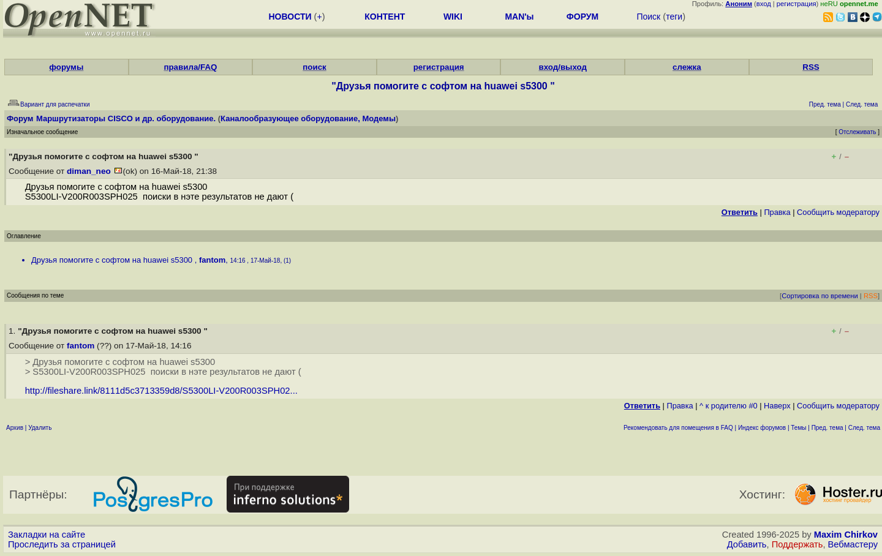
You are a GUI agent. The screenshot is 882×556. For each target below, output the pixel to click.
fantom (212, 260)
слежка (687, 67)
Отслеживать (857, 132)
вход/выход (562, 67)
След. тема (864, 427)
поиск (314, 67)
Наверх (777, 405)
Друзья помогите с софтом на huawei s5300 (113, 260)
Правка (777, 212)
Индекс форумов (762, 427)
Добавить (747, 544)
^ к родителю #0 (728, 405)
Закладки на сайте (46, 534)
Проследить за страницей (62, 544)
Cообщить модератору (838, 212)
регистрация (796, 3)
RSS (810, 67)
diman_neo (89, 171)
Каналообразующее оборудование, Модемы (308, 118)
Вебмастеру (853, 544)
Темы (798, 427)
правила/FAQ (190, 67)
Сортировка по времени (820, 295)
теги (674, 16)
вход (763, 3)
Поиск (648, 16)
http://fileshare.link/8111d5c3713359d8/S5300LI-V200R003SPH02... (161, 391)
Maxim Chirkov (846, 534)
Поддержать (797, 544)
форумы (66, 67)
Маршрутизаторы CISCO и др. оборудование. (126, 118)
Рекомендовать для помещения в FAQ (678, 427)
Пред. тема (827, 427)
